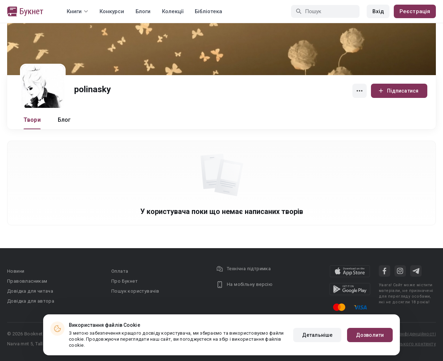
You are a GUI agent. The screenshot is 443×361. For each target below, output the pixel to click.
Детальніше (317, 335)
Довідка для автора (30, 301)
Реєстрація (414, 11)
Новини (15, 271)
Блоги (143, 11)
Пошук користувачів (135, 291)
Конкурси (112, 11)
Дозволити (370, 335)
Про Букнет (124, 281)
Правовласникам (27, 281)
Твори (32, 119)
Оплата (119, 271)
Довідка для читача (30, 291)
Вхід (378, 11)
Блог (64, 119)
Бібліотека (208, 11)
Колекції (172, 11)
